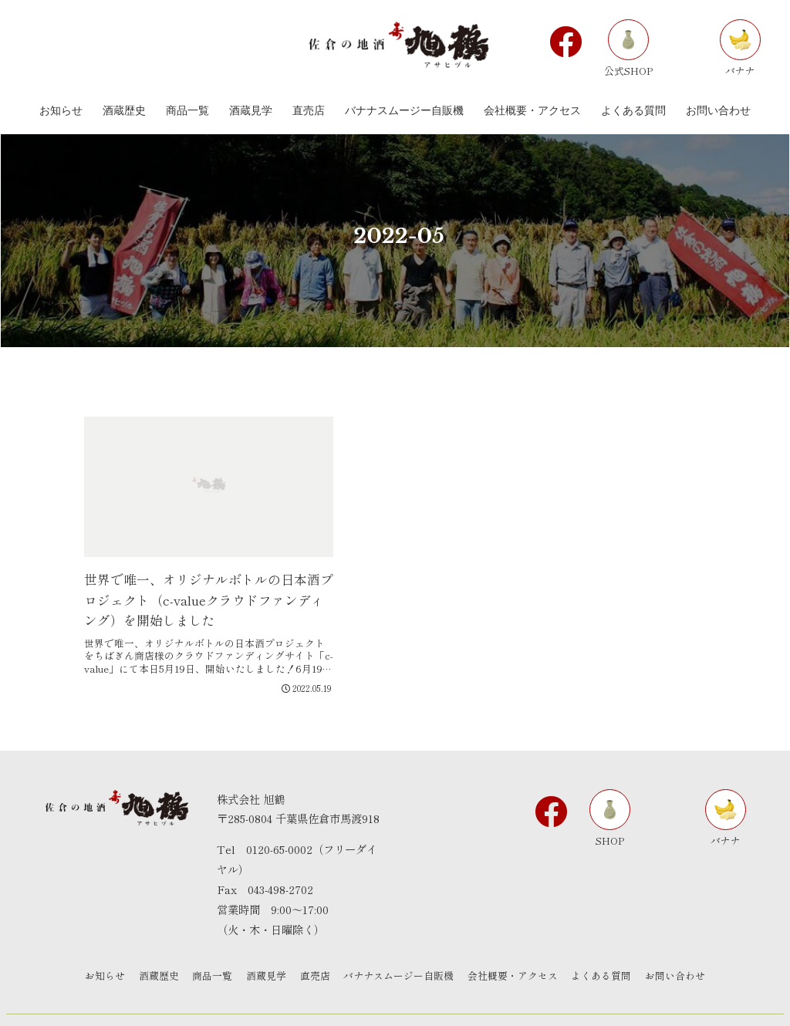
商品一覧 (209, 947)
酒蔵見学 (265, 947)
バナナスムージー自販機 (401, 947)
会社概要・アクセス (516, 947)
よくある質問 (607, 947)
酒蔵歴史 (153, 947)
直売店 (315, 947)
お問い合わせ (683, 947)
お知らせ (98, 947)
